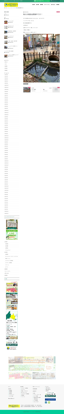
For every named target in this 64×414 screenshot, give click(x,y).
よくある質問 (36, 400)
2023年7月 (6, 146)
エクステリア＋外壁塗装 (9, 260)
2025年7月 (6, 95)
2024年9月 (6, 116)
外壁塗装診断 (35, 388)
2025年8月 (6, 93)
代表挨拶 (6, 243)
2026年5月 (6, 74)
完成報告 (6, 66)
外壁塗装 (6, 254)
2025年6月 (6, 97)
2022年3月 (6, 179)
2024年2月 (6, 131)
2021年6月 (6, 198)
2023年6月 (6, 148)
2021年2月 (6, 207)
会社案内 (6, 241)
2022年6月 (6, 173)
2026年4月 (6, 76)
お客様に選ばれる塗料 (37, 397)
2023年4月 (6, 152)
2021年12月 (6, 186)
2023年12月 (6, 135)
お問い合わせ (7, 273)
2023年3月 (6, 154)
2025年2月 (6, 106)
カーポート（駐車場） (8, 262)
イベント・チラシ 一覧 (37, 394)
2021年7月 (6, 196)
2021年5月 (6, 200)
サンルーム (23, 389)
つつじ (5, 13)
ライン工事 (34, 89)
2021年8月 (6, 194)
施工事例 (6, 252)
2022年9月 (6, 167)
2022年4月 (6, 177)
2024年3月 (6, 129)
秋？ (44, 89)
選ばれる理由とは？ (11, 398)
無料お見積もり (48, 389)
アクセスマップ (7, 250)
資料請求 (47, 390)
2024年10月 (6, 114)
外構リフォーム (7, 258)
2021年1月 (6, 209)
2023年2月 (6, 156)
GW (4, 17)
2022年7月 (6, 171)
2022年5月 (6, 175)
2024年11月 (6, 112)
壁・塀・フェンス (24, 392)
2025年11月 (6, 87)
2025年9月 (6, 91)
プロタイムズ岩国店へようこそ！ (13, 54)
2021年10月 (6, 190)
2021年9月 (6, 192)
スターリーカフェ (7, 271)
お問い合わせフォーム (55, 0)
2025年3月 (6, 104)
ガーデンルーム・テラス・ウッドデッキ (11, 256)
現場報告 (6, 70)
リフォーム (7, 264)
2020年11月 (6, 213)
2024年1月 (6, 133)
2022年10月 (6, 165)
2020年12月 (6, 211)
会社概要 (10, 391)
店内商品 (6, 68)
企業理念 (10, 393)
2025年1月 (6, 108)
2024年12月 (6, 110)
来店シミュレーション (36, 386)
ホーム (9, 386)
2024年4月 (6, 127)
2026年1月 (6, 83)
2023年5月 (6, 150)
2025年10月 (6, 89)
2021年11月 (6, 188)
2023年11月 (6, 137)
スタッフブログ (36, 401)
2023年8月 (6, 144)
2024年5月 (6, 125)
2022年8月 (6, 169)
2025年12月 (6, 85)
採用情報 (6, 275)
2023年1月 (6, 158)
